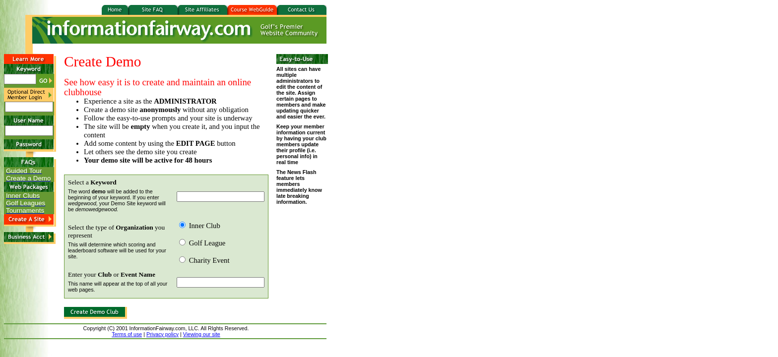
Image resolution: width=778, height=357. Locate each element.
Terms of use (127, 334)
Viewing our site (201, 334)
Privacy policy (162, 334)
